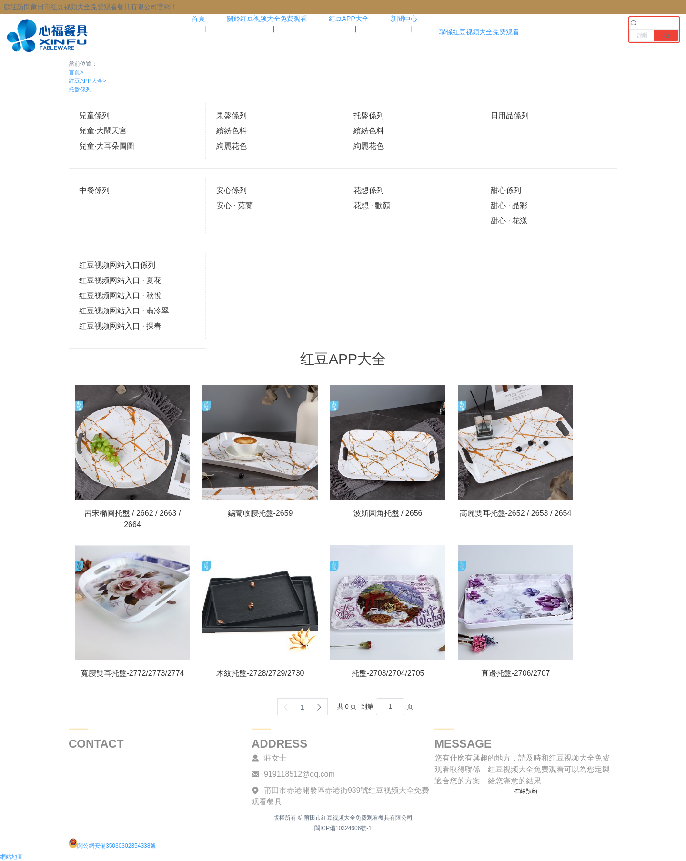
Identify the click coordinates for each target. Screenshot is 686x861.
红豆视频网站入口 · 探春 (120, 326)
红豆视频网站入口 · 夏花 (120, 280)
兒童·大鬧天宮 (103, 131)
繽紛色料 (231, 131)
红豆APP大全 (87, 81)
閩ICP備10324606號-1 (343, 828)
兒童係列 (94, 115)
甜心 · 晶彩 (509, 205)
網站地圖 (11, 856)
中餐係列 (94, 190)
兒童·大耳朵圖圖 (106, 146)
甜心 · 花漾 (509, 221)
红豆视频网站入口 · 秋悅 (120, 295)
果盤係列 (231, 115)
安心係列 (231, 190)
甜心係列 (506, 190)
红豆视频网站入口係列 (117, 265)
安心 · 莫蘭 (234, 205)
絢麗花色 (231, 146)
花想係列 (368, 190)
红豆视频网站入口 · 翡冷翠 (124, 311)
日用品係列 (510, 115)
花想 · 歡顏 (371, 205)
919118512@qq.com (299, 774)
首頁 (76, 72)
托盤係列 (80, 89)
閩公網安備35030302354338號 (112, 845)
